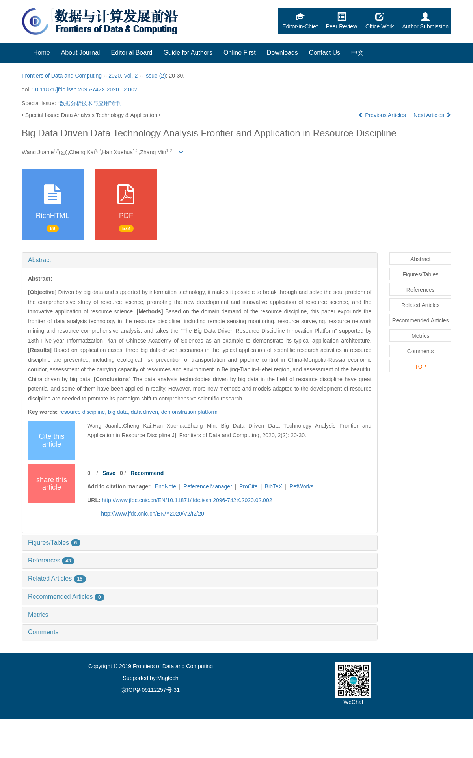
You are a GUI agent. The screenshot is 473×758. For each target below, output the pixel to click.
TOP (420, 366)
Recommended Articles (66, 596)
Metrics (38, 614)
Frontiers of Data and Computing (62, 76)
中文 (357, 52)
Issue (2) (155, 76)
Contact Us (324, 52)
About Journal (80, 52)
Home (41, 52)
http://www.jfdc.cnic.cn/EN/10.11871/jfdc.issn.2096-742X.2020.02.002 (187, 500)
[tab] (199, 260)
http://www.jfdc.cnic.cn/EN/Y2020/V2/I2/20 (152, 513)
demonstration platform (189, 412)
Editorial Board (131, 52)
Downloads (282, 52)
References (51, 560)
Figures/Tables (54, 542)
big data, (119, 412)
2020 (114, 76)
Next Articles (432, 115)
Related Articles (57, 578)
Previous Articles (382, 115)
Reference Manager (207, 486)
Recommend (147, 473)
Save (108, 473)
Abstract (39, 260)
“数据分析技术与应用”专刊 (90, 103)
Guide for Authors (187, 52)
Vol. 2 (131, 76)
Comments (43, 632)
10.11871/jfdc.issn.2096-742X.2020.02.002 (84, 89)
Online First (239, 52)
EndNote (165, 486)
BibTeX (273, 486)
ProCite (248, 486)
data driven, (146, 412)
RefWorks (301, 486)
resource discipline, (83, 412)
